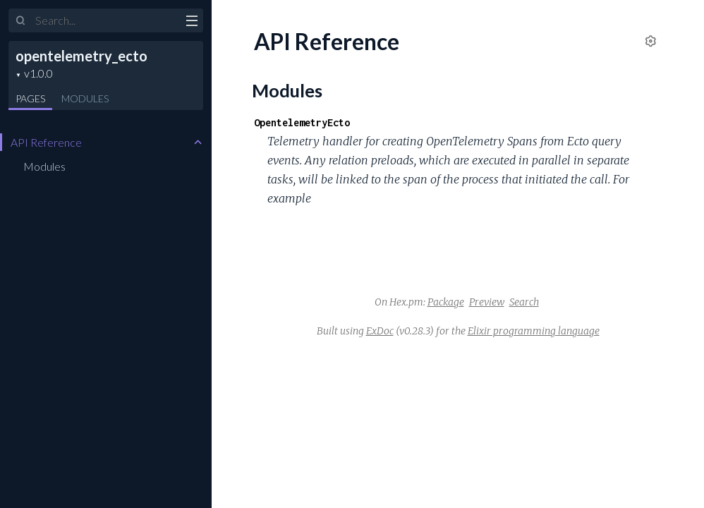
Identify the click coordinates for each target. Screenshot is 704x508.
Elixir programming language (534, 331)
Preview (486, 302)
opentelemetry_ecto (81, 55)
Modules (85, 98)
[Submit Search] (21, 21)
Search (524, 302)
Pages (30, 98)
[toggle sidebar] (191, 22)
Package (445, 302)
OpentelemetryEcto (302, 122)
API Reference (46, 142)
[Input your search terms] (105, 20)
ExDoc (380, 331)
